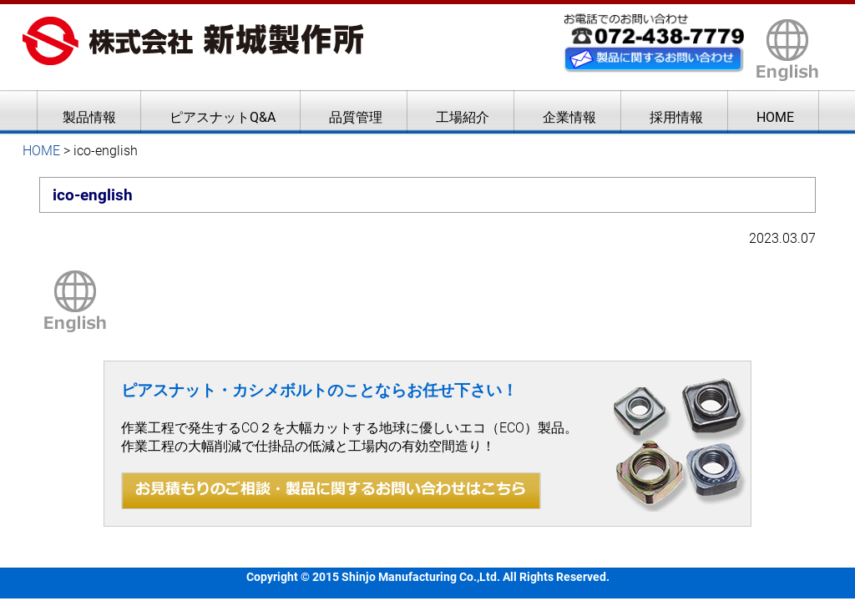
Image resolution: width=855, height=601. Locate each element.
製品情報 (89, 117)
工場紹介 (462, 117)
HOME (775, 117)
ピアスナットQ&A (222, 117)
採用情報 (676, 117)
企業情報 (569, 117)
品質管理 (355, 117)
